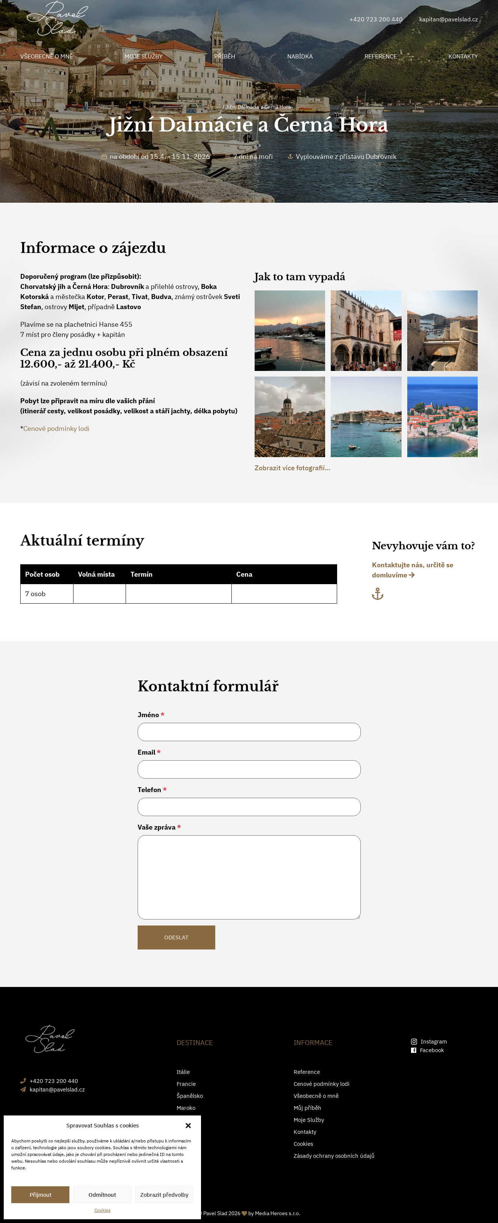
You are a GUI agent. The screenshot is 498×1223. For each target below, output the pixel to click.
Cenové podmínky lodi (56, 428)
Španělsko (190, 1095)
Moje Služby (309, 1119)
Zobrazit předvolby (164, 1194)
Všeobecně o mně (316, 1095)
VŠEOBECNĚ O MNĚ (46, 56)
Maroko (186, 1107)
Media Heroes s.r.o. (277, 1213)
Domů (214, 106)
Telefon (152, 789)
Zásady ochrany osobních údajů (334, 1155)
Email (149, 752)
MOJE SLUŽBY (143, 56)
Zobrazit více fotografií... (292, 467)
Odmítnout (102, 1194)
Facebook (427, 1050)
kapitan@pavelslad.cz (448, 19)
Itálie (183, 1071)
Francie (186, 1083)
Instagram (429, 1041)
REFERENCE (380, 56)
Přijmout (40, 1194)
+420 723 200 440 (376, 19)
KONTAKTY (463, 56)
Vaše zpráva (159, 827)
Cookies (102, 1210)
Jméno (151, 714)
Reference (307, 1071)
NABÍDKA (300, 56)
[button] (189, 1125)
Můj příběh (307, 1107)
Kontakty (305, 1131)
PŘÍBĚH (224, 56)
